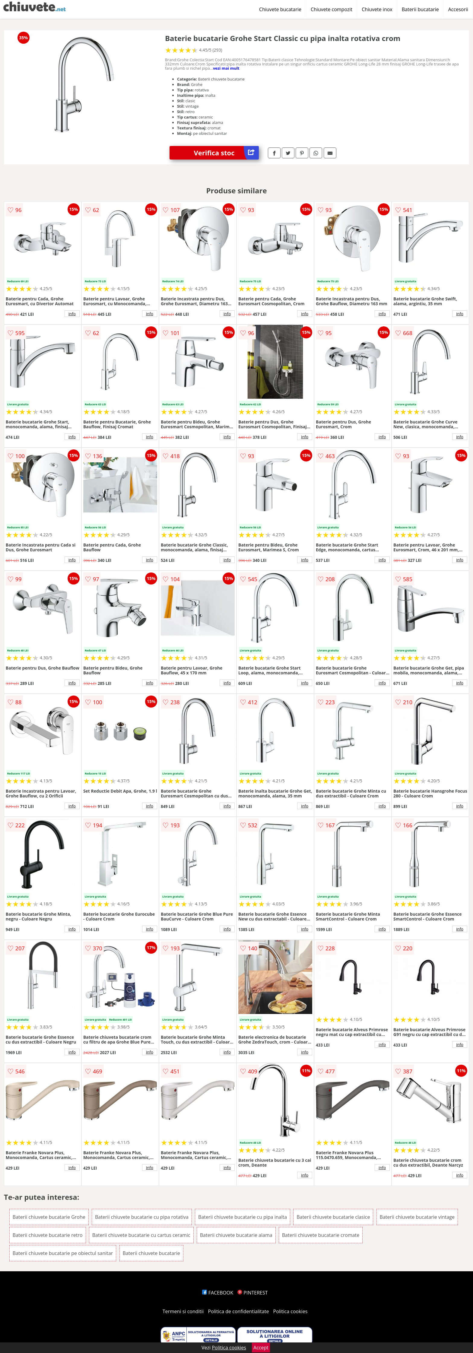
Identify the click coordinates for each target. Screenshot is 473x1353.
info (72, 313)
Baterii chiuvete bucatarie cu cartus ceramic (141, 1235)
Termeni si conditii (183, 1311)
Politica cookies (290, 1311)
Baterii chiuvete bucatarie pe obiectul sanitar (63, 1253)
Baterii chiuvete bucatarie (151, 1253)
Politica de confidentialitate (238, 1311)
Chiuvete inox (377, 9)
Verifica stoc (226, 153)
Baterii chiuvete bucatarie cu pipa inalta (242, 1217)
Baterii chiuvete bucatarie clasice (333, 1217)
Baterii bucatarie (420, 9)
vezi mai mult (226, 68)
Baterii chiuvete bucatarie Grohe (49, 1217)
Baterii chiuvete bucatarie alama (236, 1235)
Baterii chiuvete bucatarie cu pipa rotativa (142, 1217)
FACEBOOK (217, 1292)
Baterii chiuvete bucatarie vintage (417, 1217)
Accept (260, 1347)
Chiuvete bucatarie (280, 9)
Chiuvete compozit (331, 9)
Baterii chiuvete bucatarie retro (48, 1235)
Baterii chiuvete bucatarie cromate (321, 1235)
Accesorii (458, 9)
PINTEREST (252, 1292)
